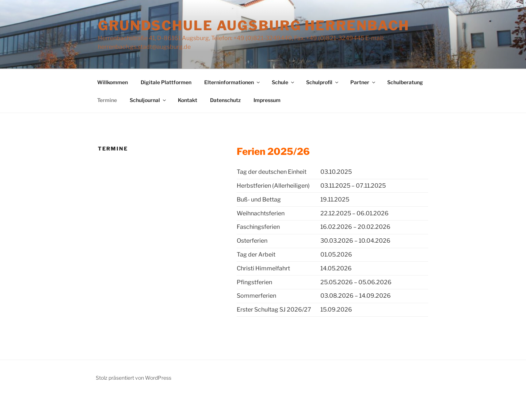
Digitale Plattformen (166, 82)
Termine (107, 100)
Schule (283, 82)
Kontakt (187, 100)
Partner (363, 82)
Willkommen (112, 82)
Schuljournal (148, 100)
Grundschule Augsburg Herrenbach (253, 25)
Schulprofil (322, 82)
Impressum (267, 100)
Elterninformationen (232, 82)
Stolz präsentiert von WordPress (133, 378)
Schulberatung (405, 82)
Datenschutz (225, 100)
